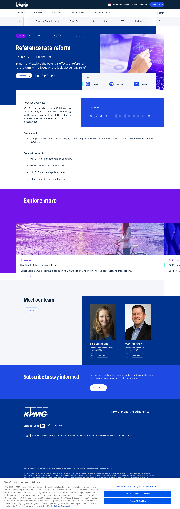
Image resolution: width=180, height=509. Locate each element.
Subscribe (143, 4)
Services (38, 12)
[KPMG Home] (22, 4)
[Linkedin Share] (42, 426)
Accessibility (48, 435)
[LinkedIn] (38, 75)
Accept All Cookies (138, 501)
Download (24, 75)
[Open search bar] (159, 13)
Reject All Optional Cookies (138, 493)
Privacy (35, 435)
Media (134, 4)
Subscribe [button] (97, 388)
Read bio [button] (101, 355)
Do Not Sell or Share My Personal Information (105, 435)
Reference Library (101, 21)
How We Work (77, 12)
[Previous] (27, 212)
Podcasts (139, 21)
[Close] (175, 493)
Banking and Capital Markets (42, 36)
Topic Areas (75, 21)
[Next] (36, 212)
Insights (21, 12)
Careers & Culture (102, 12)
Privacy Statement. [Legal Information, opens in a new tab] (62, 506)
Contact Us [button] (30, 310)
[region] (90, 493)
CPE (122, 21)
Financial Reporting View (47, 21)
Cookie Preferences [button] (67, 435)
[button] (109, 4)
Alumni (127, 4)
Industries (56, 12)
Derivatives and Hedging (71, 36)
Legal (27, 435)
